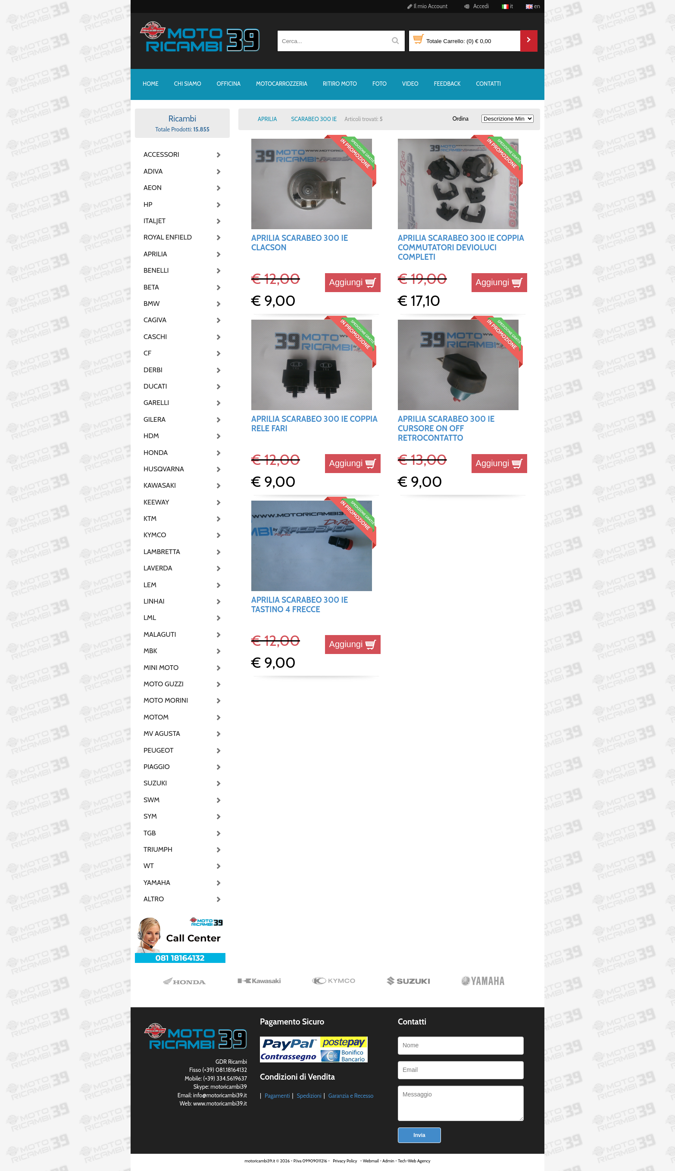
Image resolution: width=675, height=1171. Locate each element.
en (533, 6)
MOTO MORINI (165, 700)
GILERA (155, 419)
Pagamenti (277, 1095)
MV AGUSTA (162, 733)
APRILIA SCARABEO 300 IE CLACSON (299, 242)
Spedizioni (309, 1095)
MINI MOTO (161, 667)
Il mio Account (426, 6)
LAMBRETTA (162, 552)
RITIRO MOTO (340, 83)
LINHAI (154, 601)
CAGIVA (155, 320)
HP (148, 204)
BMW (151, 303)
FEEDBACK (447, 83)
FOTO (379, 83)
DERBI (153, 370)
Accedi (475, 6)
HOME (151, 83)
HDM (151, 436)
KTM (150, 518)
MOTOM (156, 717)
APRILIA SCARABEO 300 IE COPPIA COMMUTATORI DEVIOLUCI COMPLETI (461, 247)
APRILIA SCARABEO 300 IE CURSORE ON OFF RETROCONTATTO (446, 428)
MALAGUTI (160, 634)
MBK (150, 651)
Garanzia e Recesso (351, 1095)
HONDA (156, 452)
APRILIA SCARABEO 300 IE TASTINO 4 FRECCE (299, 604)
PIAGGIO (157, 767)
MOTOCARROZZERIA (281, 83)
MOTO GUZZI (164, 684)
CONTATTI (488, 83)
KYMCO (155, 535)
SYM (150, 816)
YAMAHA (157, 882)
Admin (388, 1161)
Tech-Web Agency (414, 1161)
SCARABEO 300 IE (314, 118)
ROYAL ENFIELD (165, 237)
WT (149, 866)
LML (150, 618)
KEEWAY (156, 502)
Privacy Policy (345, 1161)
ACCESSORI (161, 154)
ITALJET (155, 221)
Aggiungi (352, 282)
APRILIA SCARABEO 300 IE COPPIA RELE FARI (314, 423)
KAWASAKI (160, 485)
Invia (419, 1135)
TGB (150, 833)
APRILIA (155, 254)
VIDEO (410, 83)
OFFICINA (229, 83)
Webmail (371, 1161)
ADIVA (153, 171)
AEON (153, 188)
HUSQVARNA (164, 469)
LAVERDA (158, 568)
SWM (151, 800)
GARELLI (156, 403)
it (507, 6)
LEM (150, 585)
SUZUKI (155, 783)
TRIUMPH (158, 849)
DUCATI (155, 386)
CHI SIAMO (187, 83)
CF (147, 353)
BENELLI (156, 270)
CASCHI (155, 337)
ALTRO (154, 899)
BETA (151, 287)
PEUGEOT (159, 750)
